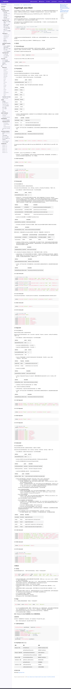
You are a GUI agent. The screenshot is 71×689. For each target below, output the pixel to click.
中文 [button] (65, 1)
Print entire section (64, 11)
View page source (64, 4)
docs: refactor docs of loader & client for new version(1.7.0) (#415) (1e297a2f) (41, 676)
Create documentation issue (64, 9)
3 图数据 (61, 15)
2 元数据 (61, 14)
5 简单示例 (62, 18)
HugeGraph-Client (21, 672)
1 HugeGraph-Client (63, 13)
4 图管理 (61, 17)
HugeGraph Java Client (27, 4)
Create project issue (64, 10)
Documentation (17, 4)
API (21, 4)
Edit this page (63, 5)
